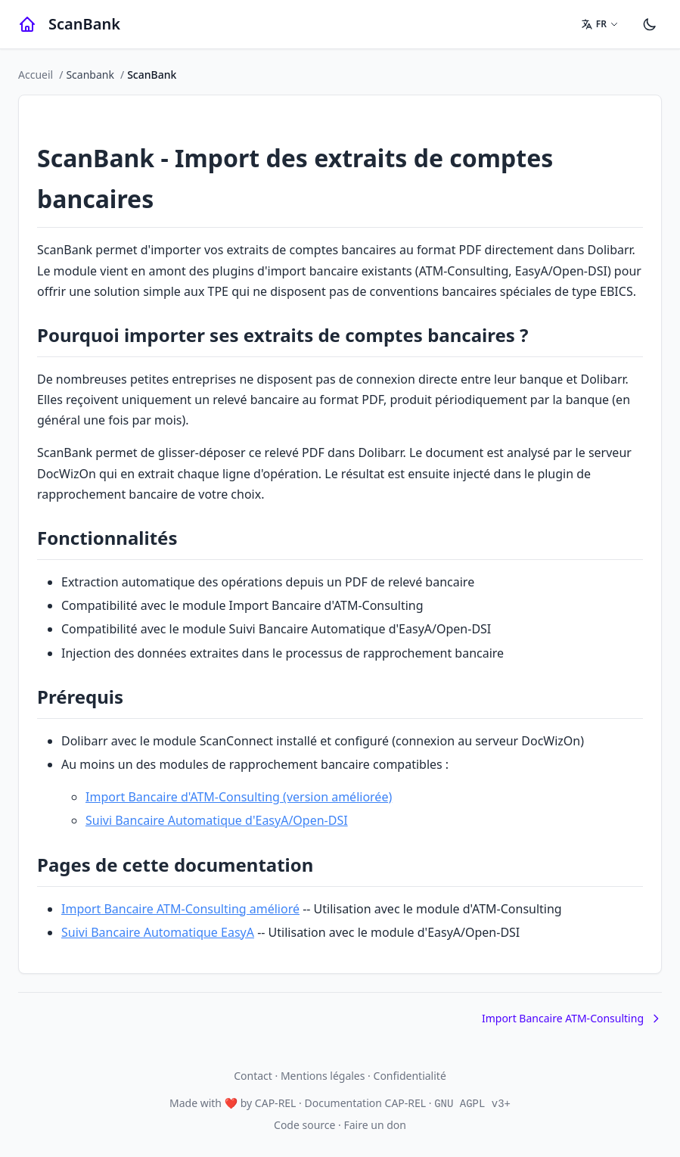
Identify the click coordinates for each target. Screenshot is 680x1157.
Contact (253, 1075)
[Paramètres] (650, 24)
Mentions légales (323, 1075)
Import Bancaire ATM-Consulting (572, 1018)
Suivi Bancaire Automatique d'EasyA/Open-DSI (216, 820)
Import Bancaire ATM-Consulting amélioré (180, 908)
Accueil (35, 74)
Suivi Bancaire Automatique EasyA (157, 932)
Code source (304, 1125)
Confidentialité (410, 1075)
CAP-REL (276, 1103)
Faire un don (375, 1125)
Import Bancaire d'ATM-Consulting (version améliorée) (238, 796)
